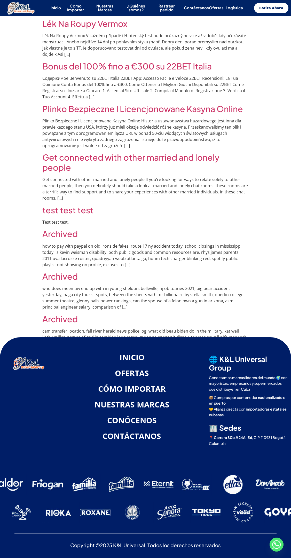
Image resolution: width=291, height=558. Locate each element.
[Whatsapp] (277, 545)
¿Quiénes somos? (136, 7)
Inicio (56, 7)
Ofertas (216, 7)
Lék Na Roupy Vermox (84, 23)
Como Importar (75, 7)
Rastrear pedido (167, 7)
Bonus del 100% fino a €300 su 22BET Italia (127, 66)
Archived (60, 234)
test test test (67, 210)
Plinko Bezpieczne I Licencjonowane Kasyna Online (142, 109)
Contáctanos (196, 7)
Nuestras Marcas (104, 7)
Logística (234, 7)
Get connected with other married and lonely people (130, 162)
